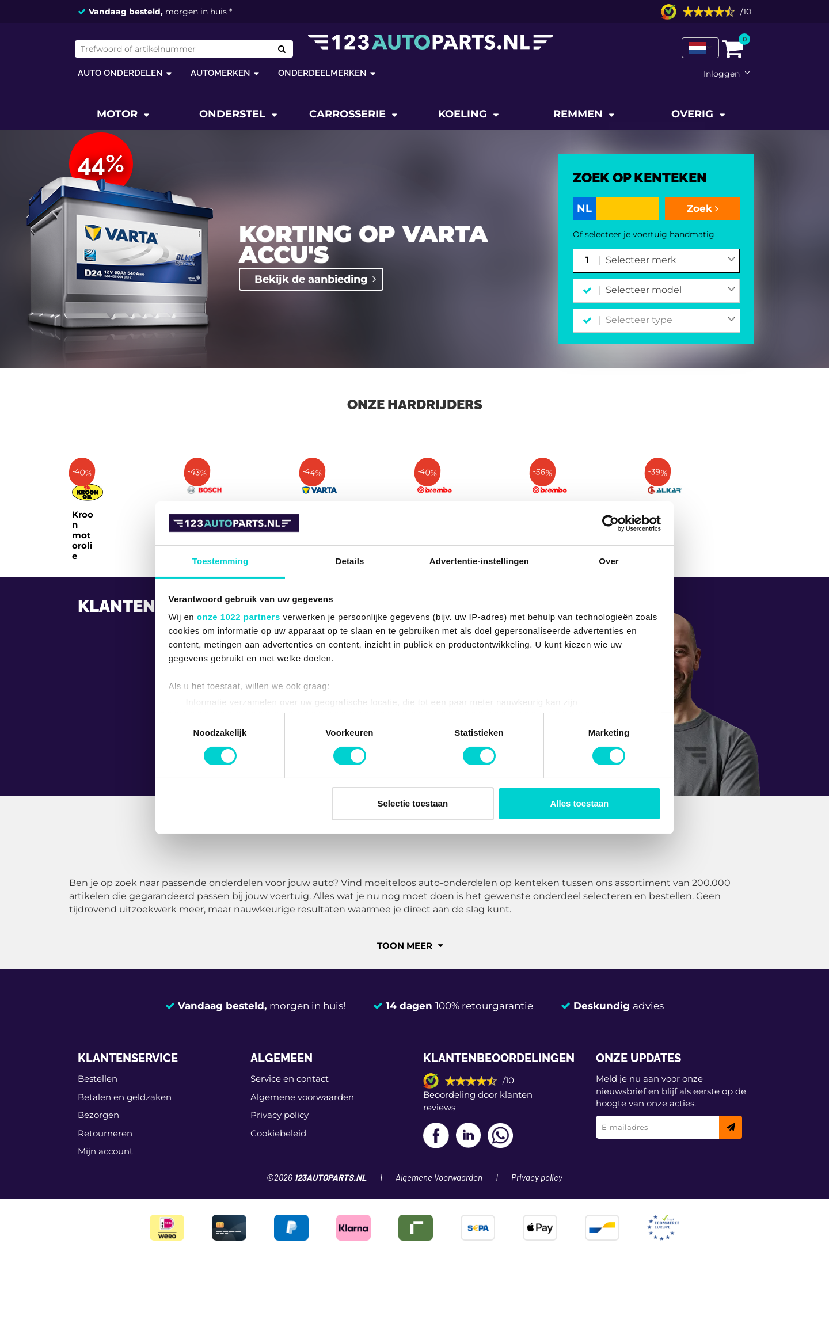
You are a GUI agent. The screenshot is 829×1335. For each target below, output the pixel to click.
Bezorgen (98, 1114)
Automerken (220, 73)
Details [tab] (350, 561)
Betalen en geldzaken (125, 1096)
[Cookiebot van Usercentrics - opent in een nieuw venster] (610, 523)
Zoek (702, 208)
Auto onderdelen (120, 73)
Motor (118, 114)
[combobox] (670, 261)
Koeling (464, 114)
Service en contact (289, 1078)
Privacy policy (279, 1114)
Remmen (579, 114)
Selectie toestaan (413, 803)
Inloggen (721, 74)
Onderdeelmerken (322, 73)
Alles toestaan (579, 803)
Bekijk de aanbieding (311, 279)
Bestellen (97, 1078)
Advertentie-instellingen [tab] (479, 561)
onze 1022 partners (238, 617)
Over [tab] (609, 561)
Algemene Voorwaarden (439, 1178)
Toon (410, 945)
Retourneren (105, 1133)
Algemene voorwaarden (302, 1096)
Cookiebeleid (278, 1133)
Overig (693, 114)
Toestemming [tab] (220, 561)
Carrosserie (349, 114)
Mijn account (105, 1151)
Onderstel (233, 114)
